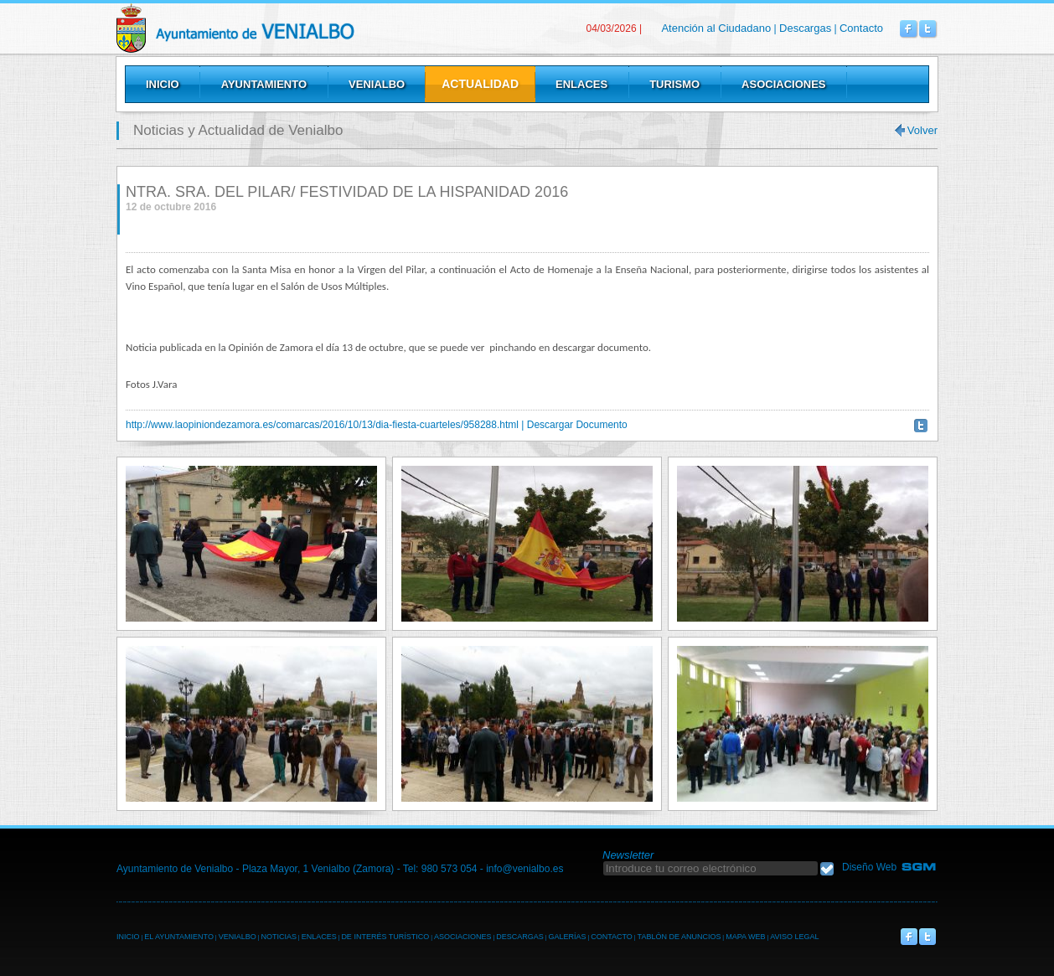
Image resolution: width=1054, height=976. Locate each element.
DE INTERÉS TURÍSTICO (385, 936)
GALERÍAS (567, 936)
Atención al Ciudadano (716, 28)
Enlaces (581, 84)
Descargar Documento (577, 425)
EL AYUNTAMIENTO (179, 936)
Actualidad (480, 83)
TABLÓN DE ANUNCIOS (679, 936)
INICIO (128, 936)
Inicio (162, 84)
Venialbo (277, 28)
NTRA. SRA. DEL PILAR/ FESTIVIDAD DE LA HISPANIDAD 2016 (347, 191)
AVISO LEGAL (794, 936)
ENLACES (319, 936)
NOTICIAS (279, 936)
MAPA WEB (745, 936)
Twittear (920, 425)
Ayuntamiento (264, 84)
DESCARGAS (520, 936)
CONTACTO (612, 936)
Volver (922, 130)
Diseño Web (869, 867)
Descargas (805, 28)
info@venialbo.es (524, 869)
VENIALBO (237, 936)
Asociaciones (783, 84)
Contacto (861, 28)
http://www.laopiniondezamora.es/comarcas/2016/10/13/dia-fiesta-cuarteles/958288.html (322, 425)
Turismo (674, 84)
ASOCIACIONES (463, 936)
